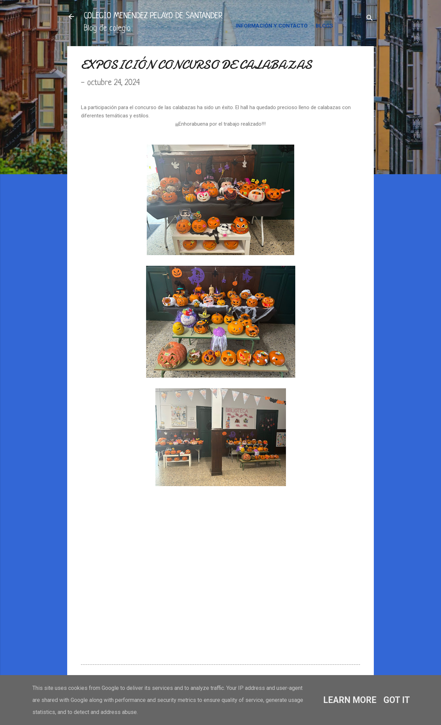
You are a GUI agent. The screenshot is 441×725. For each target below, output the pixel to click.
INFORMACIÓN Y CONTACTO (272, 26)
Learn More (350, 700)
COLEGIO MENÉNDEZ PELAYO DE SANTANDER (153, 16)
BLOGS (324, 26)
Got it (396, 700)
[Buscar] (370, 18)
